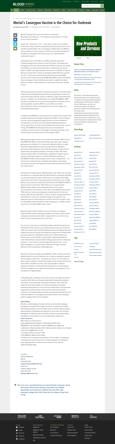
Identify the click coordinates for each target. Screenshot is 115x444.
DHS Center (25, 387)
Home (14, 18)
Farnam (76, 249)
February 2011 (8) (94, 170)
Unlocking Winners (94, 135)
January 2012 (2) (78, 229)
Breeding (48, 10)
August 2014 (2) (78, 170)
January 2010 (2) (93, 205)
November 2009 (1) (94, 211)
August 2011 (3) (93, 155)
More (102, 10)
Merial (67, 385)
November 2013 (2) (79, 185)
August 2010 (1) (93, 188)
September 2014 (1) (79, 167)
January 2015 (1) (78, 161)
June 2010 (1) (92, 194)
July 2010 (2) (92, 191)
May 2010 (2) (92, 197)
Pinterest (20, 436)
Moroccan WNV (54, 390)
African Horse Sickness (38, 387)
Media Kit (53, 430)
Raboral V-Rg (59, 392)
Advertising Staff (72, 433)
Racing (40, 10)
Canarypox (61, 385)
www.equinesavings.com (95, 252)
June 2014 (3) (77, 176)
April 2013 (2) (77, 202)
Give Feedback (71, 435)
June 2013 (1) (77, 197)
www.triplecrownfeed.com (95, 255)
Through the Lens (79, 141)
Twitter (15, 44)
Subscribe (95, 10)
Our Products (54, 433)
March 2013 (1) (78, 205)
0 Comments (55, 27)
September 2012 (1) (79, 214)
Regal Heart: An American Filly (83, 74)
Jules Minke (50, 387)
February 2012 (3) (79, 226)
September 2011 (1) (94, 152)
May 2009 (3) (92, 229)
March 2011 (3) (93, 167)
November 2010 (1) (94, 179)
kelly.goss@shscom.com (29, 373)
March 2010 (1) (93, 199)
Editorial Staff (71, 430)
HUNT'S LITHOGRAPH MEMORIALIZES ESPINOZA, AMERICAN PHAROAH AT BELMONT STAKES (87, 70)
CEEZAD (45, 390)
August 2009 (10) (93, 220)
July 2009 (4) (92, 223)
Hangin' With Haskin (80, 135)
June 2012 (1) (77, 217)
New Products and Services (27, 18)
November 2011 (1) (79, 232)
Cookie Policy (88, 435)
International (72, 10)
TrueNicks (76, 1)
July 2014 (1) (77, 173)
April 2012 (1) (77, 223)
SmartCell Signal (94, 243)
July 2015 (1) (77, 155)
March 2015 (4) (78, 158)
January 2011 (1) (93, 173)
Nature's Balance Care (79, 253)
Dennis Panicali (51, 385)
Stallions (56, 10)
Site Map (87, 438)
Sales (63, 10)
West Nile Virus (48, 392)
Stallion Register (66, 1)
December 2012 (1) (79, 208)
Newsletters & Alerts (39, 438)
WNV (41, 392)
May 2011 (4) (92, 161)
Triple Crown (31, 10)
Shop (75, 416)
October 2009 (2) (93, 214)
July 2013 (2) (77, 194)
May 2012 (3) (77, 220)
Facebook (15, 40)
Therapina (92, 246)
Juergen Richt (33, 392)
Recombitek (25, 390)
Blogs (88, 10)
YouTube (20, 433)
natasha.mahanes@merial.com (31, 364)
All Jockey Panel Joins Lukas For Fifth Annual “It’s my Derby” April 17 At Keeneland (88, 83)
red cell (76, 257)
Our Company (54, 427)
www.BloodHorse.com (37, 385)
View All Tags (78, 261)
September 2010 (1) (94, 185)
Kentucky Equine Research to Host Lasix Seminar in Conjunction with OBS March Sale (88, 78)
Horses (81, 10)
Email (15, 35)
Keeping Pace (78, 138)
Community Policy (89, 433)
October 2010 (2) (93, 182)
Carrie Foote (77, 246)
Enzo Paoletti (59, 387)
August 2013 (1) (78, 191)
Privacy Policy (88, 430)
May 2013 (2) (77, 199)
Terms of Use (88, 427)
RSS (88, 58)
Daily (16, 10)
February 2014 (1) (79, 182)
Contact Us (70, 427)
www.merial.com (27, 318)
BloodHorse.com (79, 243)
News (22, 10)
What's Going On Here (95, 138)
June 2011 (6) (92, 158)
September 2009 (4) (94, 217)
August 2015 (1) (78, 152)
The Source (95, 1)
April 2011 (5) (93, 164)
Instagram (20, 439)
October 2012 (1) (78, 211)
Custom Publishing (56, 435)
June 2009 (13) (93, 226)
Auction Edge (85, 1)
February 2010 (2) (94, 202)
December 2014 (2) (79, 164)
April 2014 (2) (77, 179)
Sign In (102, 1)
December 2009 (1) (94, 208)
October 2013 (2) (78, 188)
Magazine (36, 427)
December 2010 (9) (94, 176)
